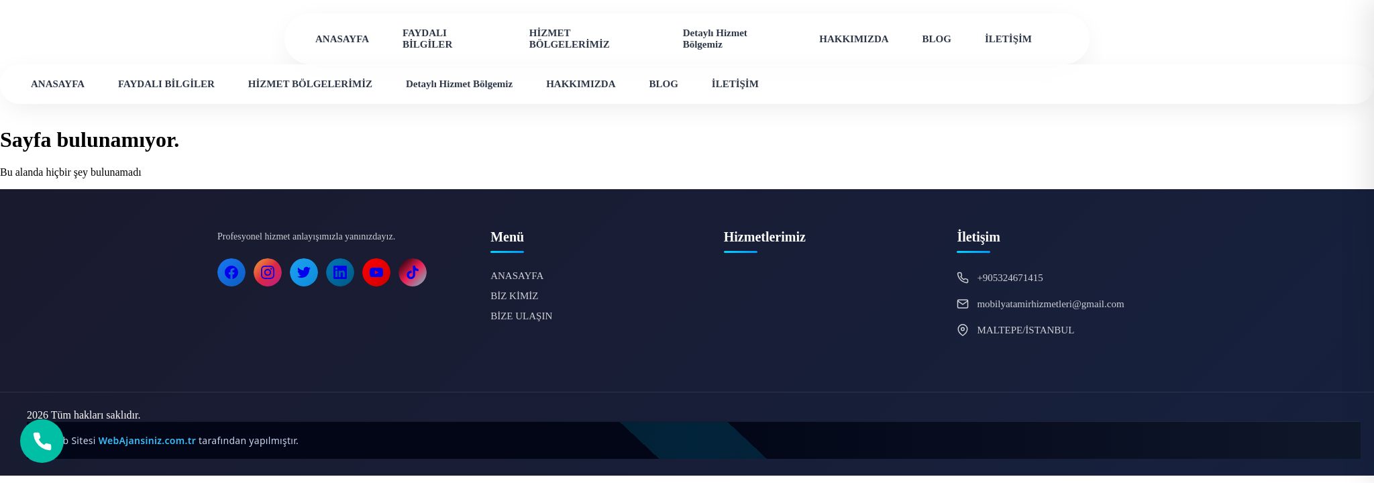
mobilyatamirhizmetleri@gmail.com (1050, 304)
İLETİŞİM (1008, 39)
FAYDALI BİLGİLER (427, 39)
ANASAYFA (342, 39)
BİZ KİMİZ (514, 295)
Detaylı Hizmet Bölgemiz (715, 39)
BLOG (936, 39)
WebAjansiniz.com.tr (149, 440)
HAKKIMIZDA (853, 39)
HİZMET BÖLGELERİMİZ (569, 39)
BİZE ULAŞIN (521, 316)
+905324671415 (1010, 277)
